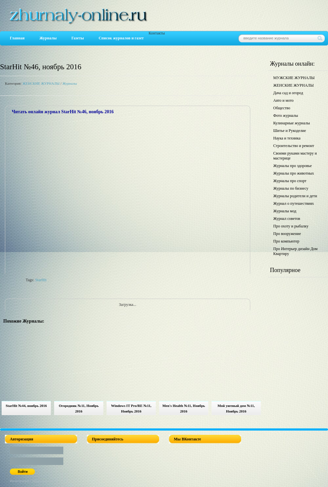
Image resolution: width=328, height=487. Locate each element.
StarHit (41, 280)
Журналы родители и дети (295, 196)
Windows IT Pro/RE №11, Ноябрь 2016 (131, 408)
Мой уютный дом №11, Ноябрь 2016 (236, 408)
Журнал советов (286, 218)
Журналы (48, 38)
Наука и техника (286, 138)
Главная (17, 38)
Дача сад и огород (288, 93)
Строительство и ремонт (293, 145)
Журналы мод (284, 211)
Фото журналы (285, 115)
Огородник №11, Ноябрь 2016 (79, 408)
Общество (281, 108)
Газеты (78, 38)
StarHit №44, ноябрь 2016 (26, 406)
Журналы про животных (293, 173)
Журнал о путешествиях (293, 203)
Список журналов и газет (121, 38)
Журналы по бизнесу (290, 188)
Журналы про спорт (289, 181)
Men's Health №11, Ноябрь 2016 (183, 408)
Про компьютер (286, 241)
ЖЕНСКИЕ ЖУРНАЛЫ (40, 83)
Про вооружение (287, 233)
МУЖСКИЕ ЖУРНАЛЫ (294, 77)
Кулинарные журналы (291, 123)
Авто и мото (283, 100)
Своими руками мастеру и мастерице (295, 155)
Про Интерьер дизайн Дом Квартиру (295, 251)
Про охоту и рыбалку (291, 226)
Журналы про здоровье (292, 165)
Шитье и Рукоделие (289, 130)
